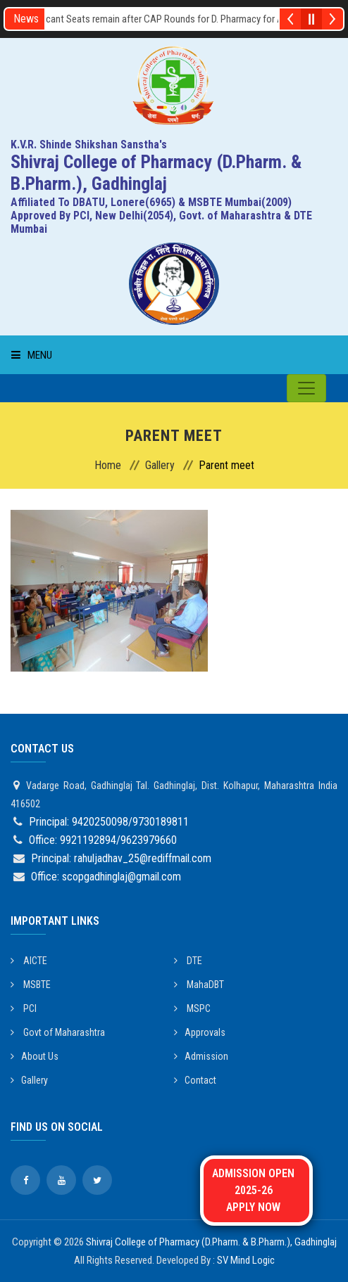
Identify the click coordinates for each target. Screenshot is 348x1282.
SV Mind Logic (246, 1260)
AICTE (29, 960)
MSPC (192, 1008)
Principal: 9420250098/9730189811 (109, 821)
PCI (24, 1008)
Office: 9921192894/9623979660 (103, 840)
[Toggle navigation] (306, 388)
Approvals (199, 1032)
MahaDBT (199, 984)
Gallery (160, 465)
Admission (201, 1056)
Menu (31, 355)
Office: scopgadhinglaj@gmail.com (106, 876)
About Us (34, 1056)
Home (107, 465)
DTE (188, 960)
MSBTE (31, 984)
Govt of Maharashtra (58, 1032)
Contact (195, 1080)
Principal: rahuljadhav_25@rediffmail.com (121, 858)
